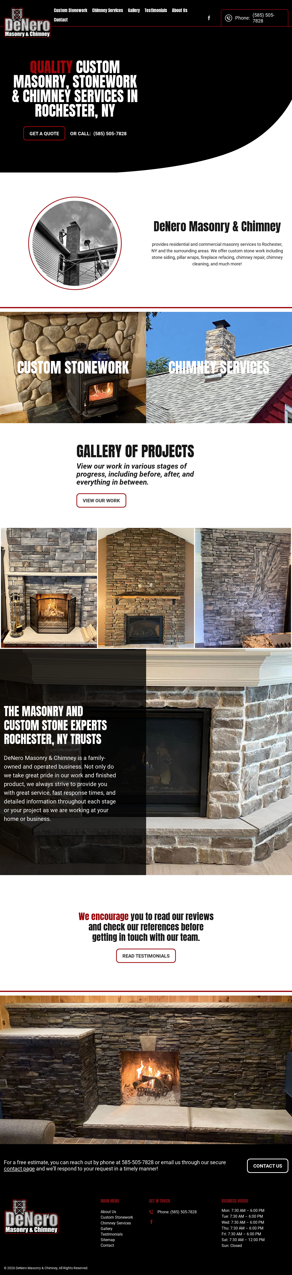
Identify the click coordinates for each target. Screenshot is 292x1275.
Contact (61, 19)
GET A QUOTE (44, 133)
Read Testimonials (146, 956)
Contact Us (267, 1166)
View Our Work (101, 500)
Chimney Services (107, 10)
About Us (179, 10)
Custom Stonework (70, 10)
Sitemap (108, 1240)
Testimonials (156, 10)
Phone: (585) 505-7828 (177, 1212)
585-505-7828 (138, 1162)
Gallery (134, 10)
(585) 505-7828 (264, 18)
